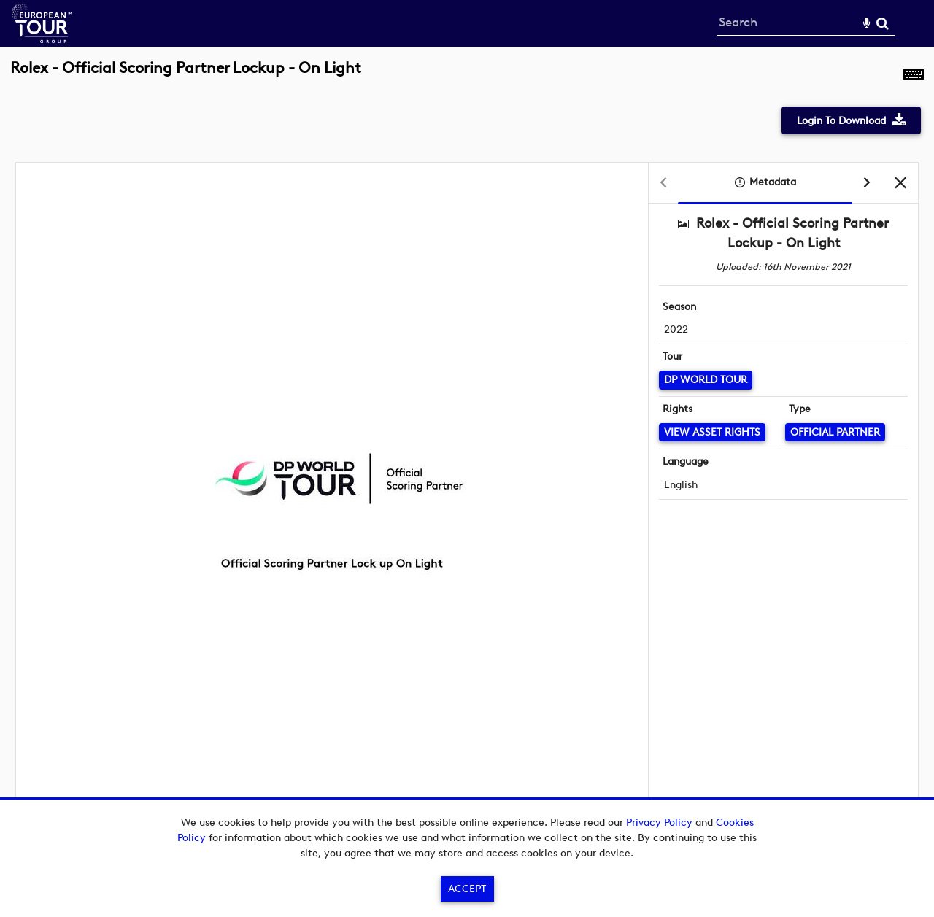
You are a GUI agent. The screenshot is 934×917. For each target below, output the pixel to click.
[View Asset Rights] (712, 432)
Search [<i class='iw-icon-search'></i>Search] (882, 23)
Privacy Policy (659, 822)
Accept (467, 889)
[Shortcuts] (913, 76)
